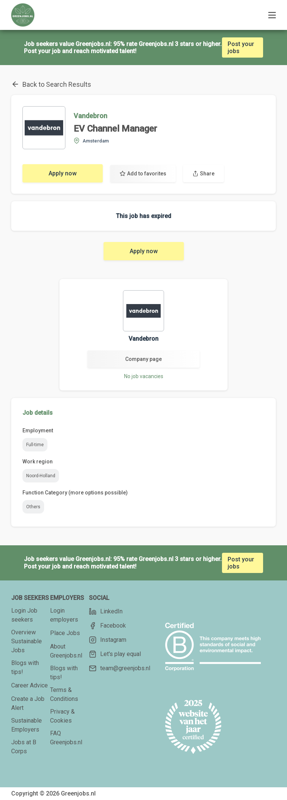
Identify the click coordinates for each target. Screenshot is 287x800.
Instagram (107, 640)
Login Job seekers (24, 615)
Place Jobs (65, 633)
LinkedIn (106, 611)
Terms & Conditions (64, 694)
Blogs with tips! (25, 667)
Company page (143, 359)
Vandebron (90, 116)
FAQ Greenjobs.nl (66, 738)
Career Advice (29, 685)
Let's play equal (115, 654)
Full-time (35, 444)
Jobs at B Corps (23, 747)
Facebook (107, 625)
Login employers (64, 615)
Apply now (63, 173)
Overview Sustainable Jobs (26, 641)
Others (33, 506)
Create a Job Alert (27, 703)
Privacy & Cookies (62, 716)
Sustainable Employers (26, 725)
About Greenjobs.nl (66, 651)
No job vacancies (143, 376)
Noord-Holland (40, 475)
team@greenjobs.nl (119, 668)
